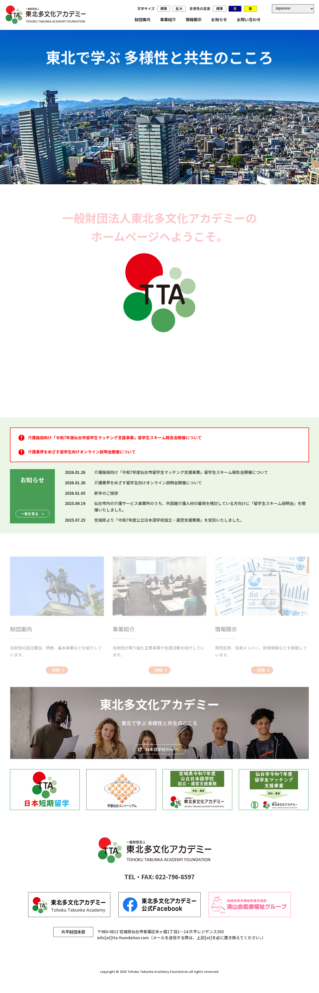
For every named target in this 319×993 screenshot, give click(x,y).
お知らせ (219, 19)
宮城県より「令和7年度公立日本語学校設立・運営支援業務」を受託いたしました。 (169, 520)
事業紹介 (168, 19)
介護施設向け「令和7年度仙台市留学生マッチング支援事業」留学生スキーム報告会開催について (181, 472)
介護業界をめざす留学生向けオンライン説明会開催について (148, 483)
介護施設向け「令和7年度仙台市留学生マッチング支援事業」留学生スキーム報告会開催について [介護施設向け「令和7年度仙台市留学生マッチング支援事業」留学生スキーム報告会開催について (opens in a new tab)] (115, 437)
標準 (163, 8)
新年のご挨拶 (106, 493)
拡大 (179, 8)
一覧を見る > (32, 513)
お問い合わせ (249, 19)
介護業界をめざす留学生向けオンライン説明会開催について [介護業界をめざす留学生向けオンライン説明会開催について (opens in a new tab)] (82, 452)
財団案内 (143, 19)
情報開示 (194, 19)
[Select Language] (293, 8)
